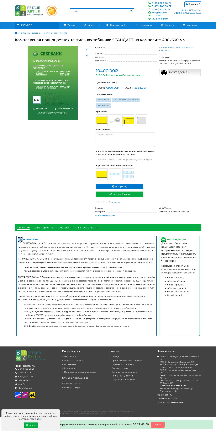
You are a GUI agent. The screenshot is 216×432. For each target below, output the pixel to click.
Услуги (89, 25)
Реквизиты (69, 368)
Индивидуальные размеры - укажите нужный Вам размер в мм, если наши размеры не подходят (125, 152)
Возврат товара (72, 387)
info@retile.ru (157, 12)
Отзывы (66, 227)
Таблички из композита (55, 33)
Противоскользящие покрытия (127, 360)
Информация (71, 351)
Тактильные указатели (123, 376)
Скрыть (158, 425)
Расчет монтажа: (104, 94)
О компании (70, 357)
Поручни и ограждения (123, 364)
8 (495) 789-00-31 (159, 6)
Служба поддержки (75, 377)
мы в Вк (154, 15)
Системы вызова (120, 368)
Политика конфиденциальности (80, 372)
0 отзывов (114, 202)
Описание (23, 227)
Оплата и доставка (73, 360)
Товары (69, 25)
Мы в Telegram (158, 18)
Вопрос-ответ (88, 227)
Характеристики (44, 227)
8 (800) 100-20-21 (159, 3)
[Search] (102, 10)
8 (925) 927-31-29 (159, 9)
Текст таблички (103, 129)
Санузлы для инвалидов (124, 380)
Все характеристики (105, 215)
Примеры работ (116, 25)
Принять (31, 425)
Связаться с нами (72, 383)
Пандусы (116, 357)
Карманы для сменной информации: (114, 165)
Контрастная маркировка (124, 372)
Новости (167, 25)
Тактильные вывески (30, 33)
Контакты (190, 25)
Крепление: (102, 111)
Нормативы (144, 25)
